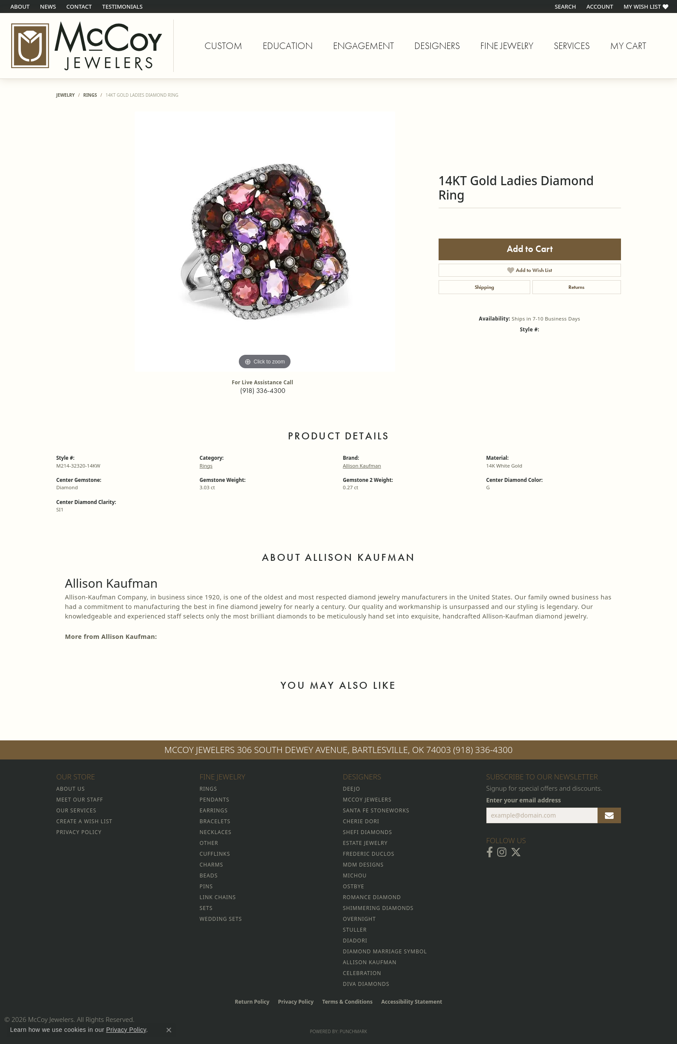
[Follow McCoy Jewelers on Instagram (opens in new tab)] (501, 852)
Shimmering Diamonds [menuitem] (378, 908)
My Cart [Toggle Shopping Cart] (628, 45)
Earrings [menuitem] (214, 810)
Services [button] (572, 45)
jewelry (65, 95)
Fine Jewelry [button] (506, 45)
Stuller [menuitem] (355, 929)
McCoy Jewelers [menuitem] (367, 799)
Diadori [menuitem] (355, 940)
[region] (265, 241)
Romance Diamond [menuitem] (372, 897)
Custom (223, 45)
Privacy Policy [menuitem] (79, 832)
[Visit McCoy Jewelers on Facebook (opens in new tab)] (489, 852)
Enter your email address (523, 800)
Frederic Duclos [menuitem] (369, 853)
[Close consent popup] (169, 1030)
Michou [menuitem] (355, 875)
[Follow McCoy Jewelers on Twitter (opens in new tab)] (516, 852)
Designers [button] (437, 45)
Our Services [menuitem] (76, 810)
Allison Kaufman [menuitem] (370, 962)
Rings (90, 95)
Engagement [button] (363, 45)
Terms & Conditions (347, 1001)
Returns (576, 287)
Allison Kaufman (362, 465)
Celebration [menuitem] (362, 973)
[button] (564, 6)
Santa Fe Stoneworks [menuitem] (376, 810)
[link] (19, 6)
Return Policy (252, 1001)
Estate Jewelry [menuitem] (365, 843)
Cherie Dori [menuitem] (361, 821)
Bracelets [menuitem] (215, 821)
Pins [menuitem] (206, 886)
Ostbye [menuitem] (353, 886)
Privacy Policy (296, 1001)
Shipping (484, 287)
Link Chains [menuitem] (218, 897)
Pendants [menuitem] (215, 799)
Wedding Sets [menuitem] (221, 919)
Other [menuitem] (209, 843)
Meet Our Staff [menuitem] (79, 799)
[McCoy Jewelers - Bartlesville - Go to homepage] (87, 46)
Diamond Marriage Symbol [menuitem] (385, 951)
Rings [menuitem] (208, 788)
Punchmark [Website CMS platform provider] (353, 1031)
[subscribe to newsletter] (609, 815)
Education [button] (288, 45)
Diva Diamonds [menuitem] (366, 984)
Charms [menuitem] (211, 864)
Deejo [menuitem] (351, 788)
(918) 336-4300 (262, 390)
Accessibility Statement (411, 1001)
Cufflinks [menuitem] (215, 853)
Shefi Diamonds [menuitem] (367, 832)
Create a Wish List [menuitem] (84, 821)
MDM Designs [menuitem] (363, 864)
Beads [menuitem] (209, 875)
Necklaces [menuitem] (215, 832)
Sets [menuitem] (206, 908)
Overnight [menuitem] (359, 919)
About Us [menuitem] (70, 788)
